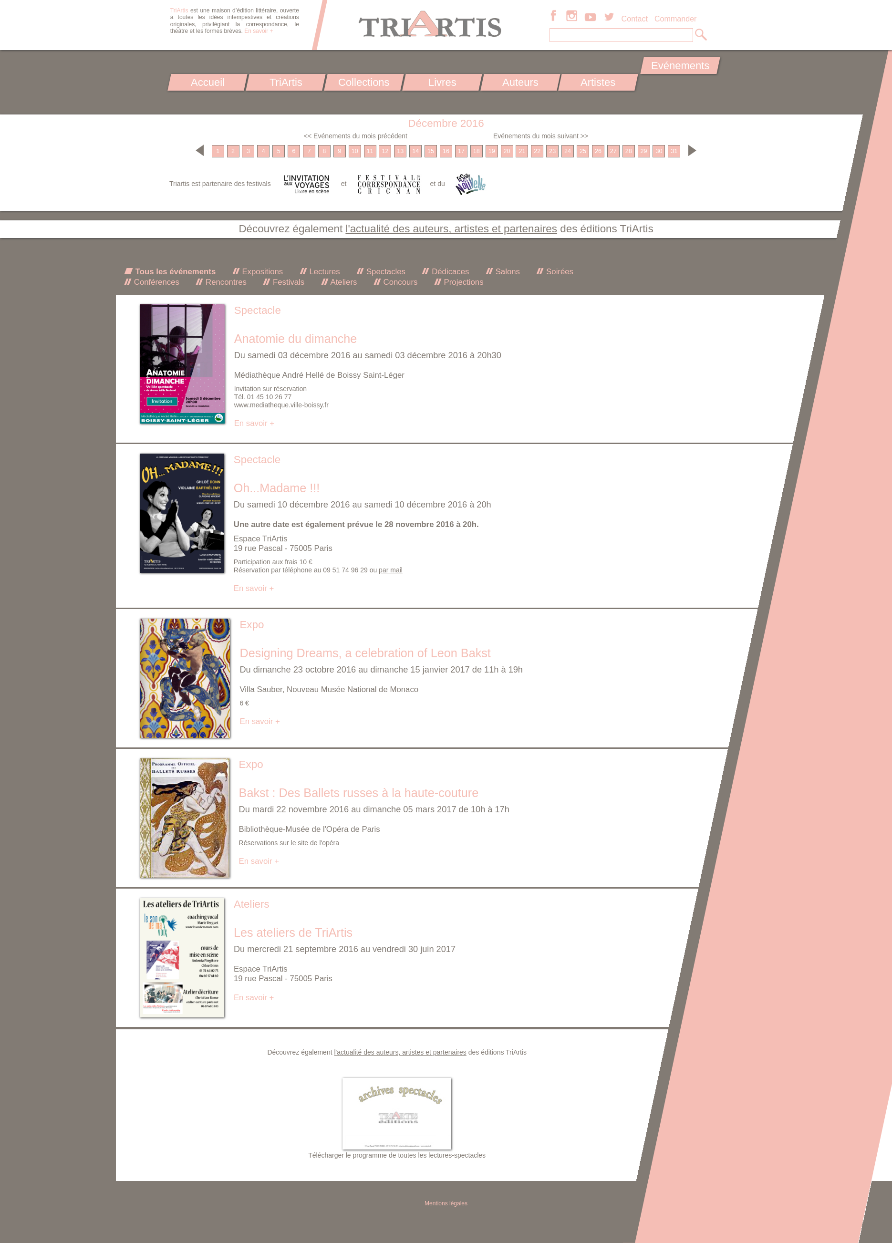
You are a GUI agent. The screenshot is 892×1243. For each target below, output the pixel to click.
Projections (463, 282)
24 (567, 151)
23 (552, 151)
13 (400, 151)
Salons (506, 271)
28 (628, 151)
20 (507, 151)
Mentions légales (446, 1203)
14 (415, 151)
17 (461, 151)
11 (370, 151)
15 (430, 151)
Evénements (680, 66)
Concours (399, 282)
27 (613, 151)
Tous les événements (174, 271)
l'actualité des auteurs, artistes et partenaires (451, 229)
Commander (675, 18)
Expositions (261, 271)
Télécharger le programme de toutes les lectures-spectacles (397, 1155)
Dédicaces (449, 271)
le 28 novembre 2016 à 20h (426, 524)
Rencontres (224, 282)
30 (658, 151)
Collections (364, 82)
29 (644, 151)
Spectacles (384, 271)
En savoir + (258, 31)
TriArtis (285, 82)
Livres (442, 82)
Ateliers (343, 282)
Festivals (287, 282)
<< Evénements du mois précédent (355, 136)
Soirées (558, 271)
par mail (391, 570)
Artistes (598, 82)
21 (522, 151)
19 (491, 151)
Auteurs (520, 82)
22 (537, 151)
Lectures (323, 271)
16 (446, 151)
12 (385, 151)
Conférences (155, 282)
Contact (635, 18)
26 (598, 151)
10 (355, 151)
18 (476, 151)
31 (674, 151)
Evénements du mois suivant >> (540, 136)
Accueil (208, 82)
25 (583, 151)
